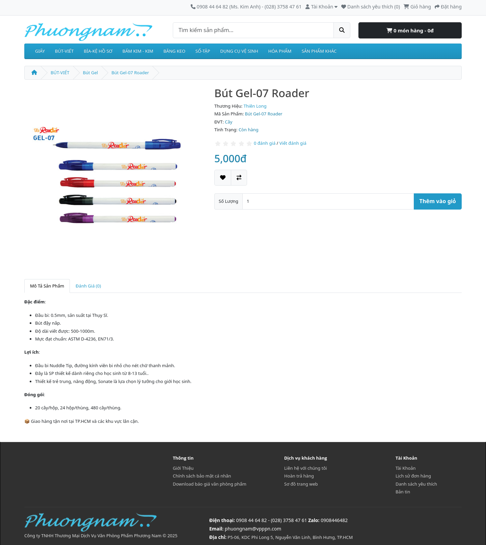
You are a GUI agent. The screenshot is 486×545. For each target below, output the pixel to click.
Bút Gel (90, 73)
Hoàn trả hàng (299, 476)
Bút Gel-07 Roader (130, 73)
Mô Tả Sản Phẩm (47, 286)
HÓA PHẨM (280, 51)
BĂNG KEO (174, 51)
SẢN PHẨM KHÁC (319, 51)
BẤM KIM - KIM (138, 51)
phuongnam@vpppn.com (253, 528)
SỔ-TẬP (202, 51)
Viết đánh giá (292, 143)
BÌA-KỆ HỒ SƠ (98, 51)
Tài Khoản (406, 468)
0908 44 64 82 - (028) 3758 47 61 (271, 520)
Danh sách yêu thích (416, 484)
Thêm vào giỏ (438, 201)
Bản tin (403, 492)
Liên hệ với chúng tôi (305, 468)
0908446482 (334, 520)
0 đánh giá (264, 143)
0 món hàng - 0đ (410, 30)
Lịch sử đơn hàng (413, 476)
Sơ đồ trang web (301, 484)
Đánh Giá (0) (88, 286)
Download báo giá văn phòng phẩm (209, 484)
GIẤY (40, 51)
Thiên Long (255, 106)
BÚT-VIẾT (64, 51)
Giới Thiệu (183, 468)
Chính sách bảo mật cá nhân (202, 476)
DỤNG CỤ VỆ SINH (239, 51)
